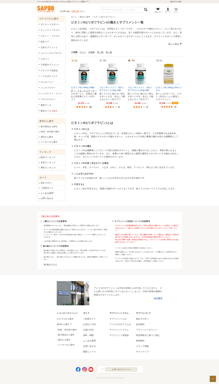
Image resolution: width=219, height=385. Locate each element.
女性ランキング (48, 162)
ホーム (73, 17)
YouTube (91, 370)
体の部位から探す (49, 126)
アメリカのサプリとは (120, 324)
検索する (146, 9)
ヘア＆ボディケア (49, 76)
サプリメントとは (118, 319)
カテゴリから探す (65, 319)
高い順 (109, 52)
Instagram (84, 370)
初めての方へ (46, 183)
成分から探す (85, 17)
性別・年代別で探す (50, 132)
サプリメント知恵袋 (119, 335)
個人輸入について (50, 264)
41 (91, 107)
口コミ (83, 52)
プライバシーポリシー (146, 330)
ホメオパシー (47, 82)
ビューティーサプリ (50, 30)
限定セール (49, 111)
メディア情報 (142, 346)
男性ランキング (48, 168)
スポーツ (45, 59)
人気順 (74, 52)
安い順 (100, 52)
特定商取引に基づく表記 (147, 335)
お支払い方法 (89, 324)
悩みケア (45, 42)
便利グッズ (46, 105)
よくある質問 (47, 193)
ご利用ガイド (47, 188)
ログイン (168, 12)
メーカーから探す (49, 142)
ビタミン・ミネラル (50, 36)
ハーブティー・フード (51, 93)
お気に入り (158, 12)
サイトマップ (142, 352)
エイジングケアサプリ (51, 53)
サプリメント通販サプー (46, 9)
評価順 (91, 52)
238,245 (75, 11)
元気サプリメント (49, 47)
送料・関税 (88, 335)
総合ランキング (48, 157)
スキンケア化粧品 (49, 70)
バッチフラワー (48, 88)
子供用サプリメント (50, 65)
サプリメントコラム (119, 330)
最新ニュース (89, 352)
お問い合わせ (47, 198)
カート (176, 12)
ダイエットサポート (50, 24)
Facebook (78, 370)
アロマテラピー (48, 99)
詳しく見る (173, 44)
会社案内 (158, 298)
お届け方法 (88, 330)
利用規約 (140, 341)
